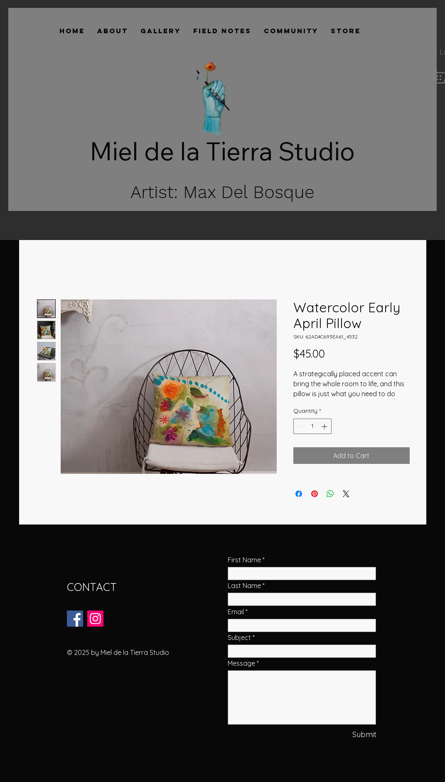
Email (236, 611)
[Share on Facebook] (299, 494)
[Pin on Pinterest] (315, 494)
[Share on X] (346, 494)
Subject (239, 637)
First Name (244, 559)
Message (241, 663)
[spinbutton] (312, 426)
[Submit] (348, 734)
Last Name (244, 585)
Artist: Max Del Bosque (222, 192)
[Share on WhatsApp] (330, 494)
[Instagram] (95, 618)
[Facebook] (75, 618)
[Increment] (325, 426)
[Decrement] (300, 426)
